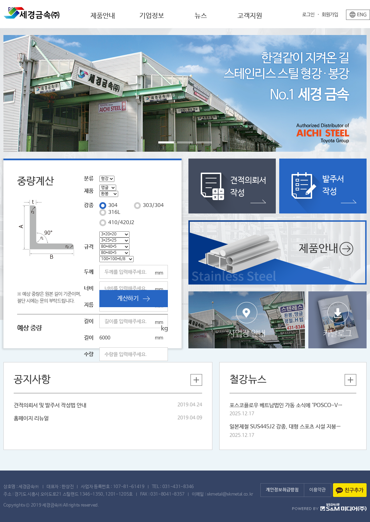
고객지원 (249, 16)
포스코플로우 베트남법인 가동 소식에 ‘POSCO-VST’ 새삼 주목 (286, 405)
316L (114, 212)
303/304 (153, 205)
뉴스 (201, 16)
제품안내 (102, 16)
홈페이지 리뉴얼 (31, 418)
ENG (362, 15)
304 (113, 205)
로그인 (308, 15)
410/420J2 (121, 222)
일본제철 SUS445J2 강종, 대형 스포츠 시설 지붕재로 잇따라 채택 (286, 427)
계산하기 (133, 298)
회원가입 (330, 15)
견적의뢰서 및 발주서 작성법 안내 (50, 405)
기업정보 (151, 16)
